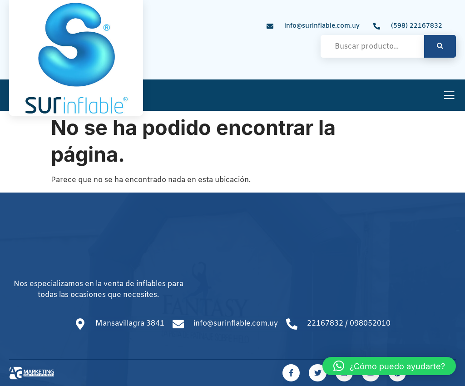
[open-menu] (449, 96)
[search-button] (440, 46)
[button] (389, 366)
